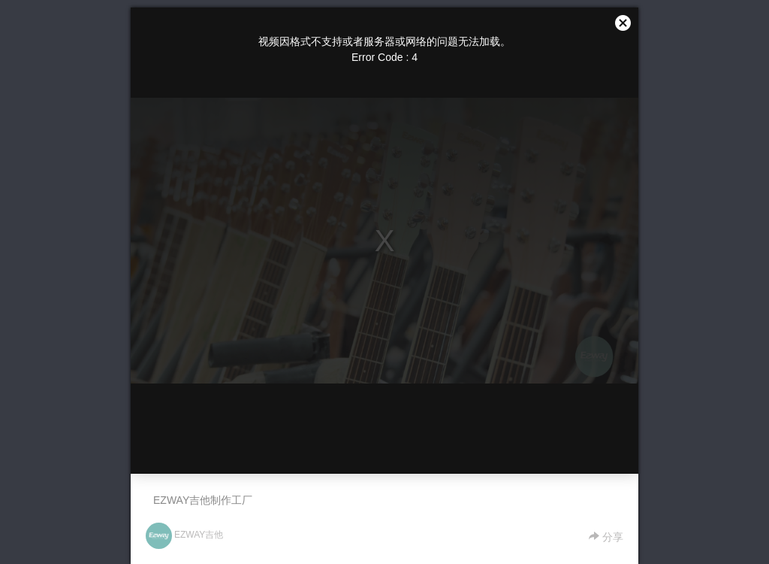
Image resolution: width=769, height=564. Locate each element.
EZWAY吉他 (198, 534)
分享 (606, 537)
